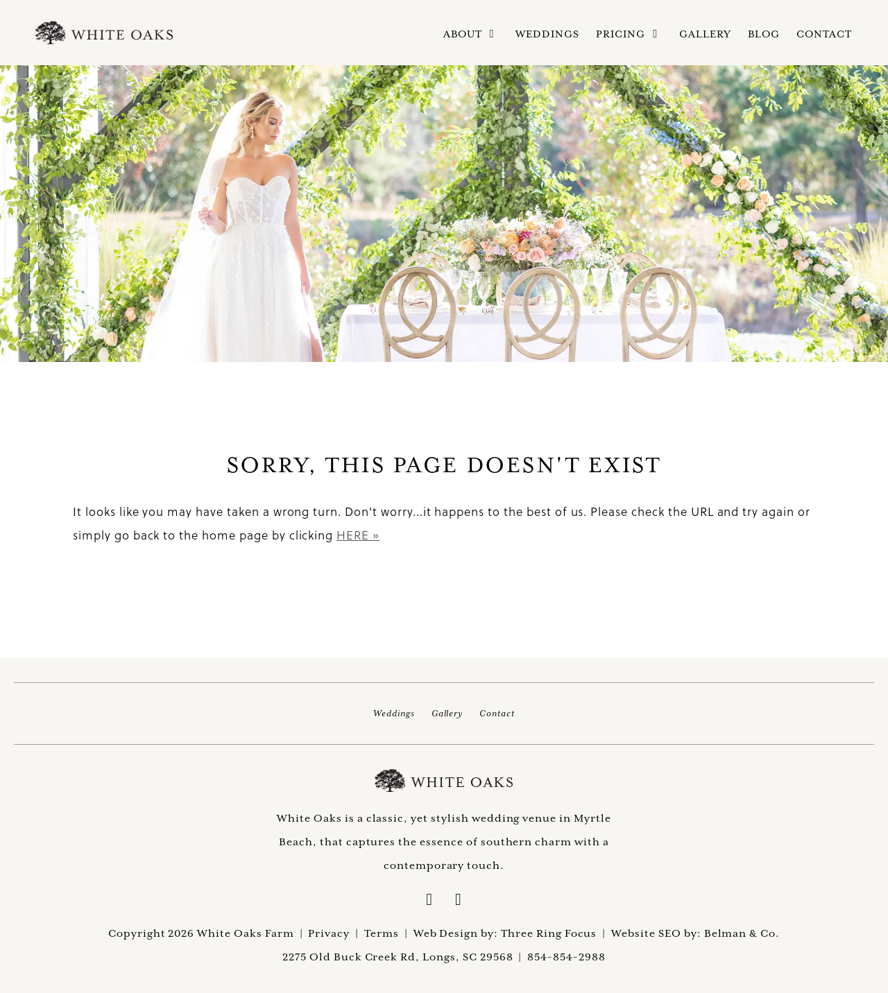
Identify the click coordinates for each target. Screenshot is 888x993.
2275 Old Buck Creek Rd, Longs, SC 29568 (397, 956)
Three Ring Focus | (556, 933)
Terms (381, 933)
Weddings (547, 34)
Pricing (629, 34)
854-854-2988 (566, 956)
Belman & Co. (742, 933)
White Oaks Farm (444, 781)
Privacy (329, 933)
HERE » (357, 535)
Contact (824, 34)
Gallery (705, 34)
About (471, 34)
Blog (764, 34)
